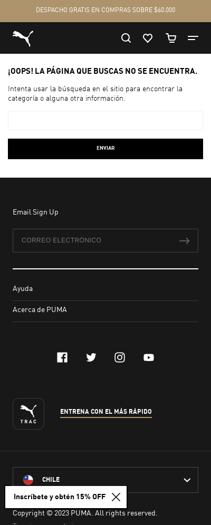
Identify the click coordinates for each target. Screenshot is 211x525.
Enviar (106, 148)
